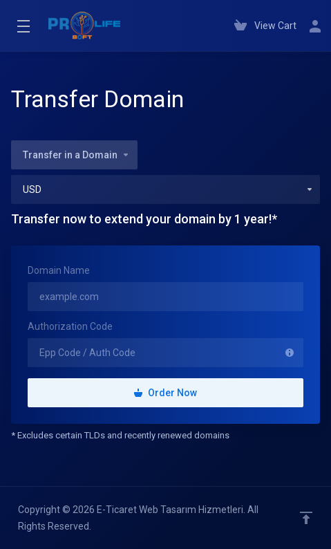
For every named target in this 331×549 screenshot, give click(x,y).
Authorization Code (70, 326)
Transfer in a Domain (76, 154)
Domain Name (59, 270)
